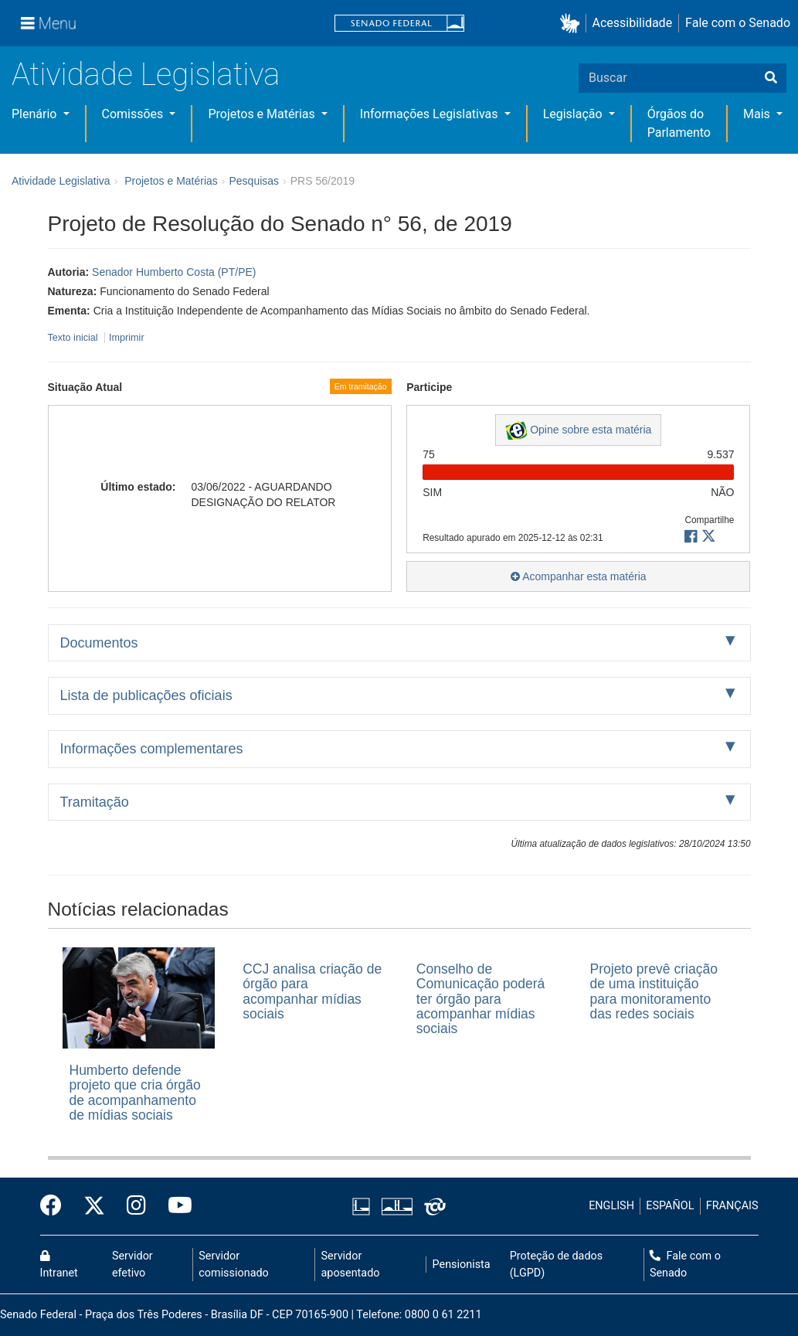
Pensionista (462, 1264)
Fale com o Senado (737, 22)
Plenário (35, 114)
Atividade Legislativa (146, 74)
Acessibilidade (633, 22)
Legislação (574, 114)
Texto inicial (74, 337)
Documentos (99, 643)
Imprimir (126, 337)
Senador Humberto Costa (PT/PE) (174, 272)
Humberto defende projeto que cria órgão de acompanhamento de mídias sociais (135, 1092)
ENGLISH (611, 1205)
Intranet (59, 1265)
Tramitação (94, 802)
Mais (758, 114)
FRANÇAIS (732, 1205)
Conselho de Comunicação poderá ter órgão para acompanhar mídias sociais (480, 998)
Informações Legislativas (430, 114)
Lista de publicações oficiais (146, 695)
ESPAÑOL (670, 1205)
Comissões (134, 114)
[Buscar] (771, 78)
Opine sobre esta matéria (578, 430)
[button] (573, 23)
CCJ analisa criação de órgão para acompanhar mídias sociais (312, 991)
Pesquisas (254, 181)
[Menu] (49, 23)
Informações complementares (151, 748)
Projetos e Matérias (263, 114)
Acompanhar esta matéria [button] (578, 576)
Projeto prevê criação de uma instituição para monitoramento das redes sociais (654, 991)
